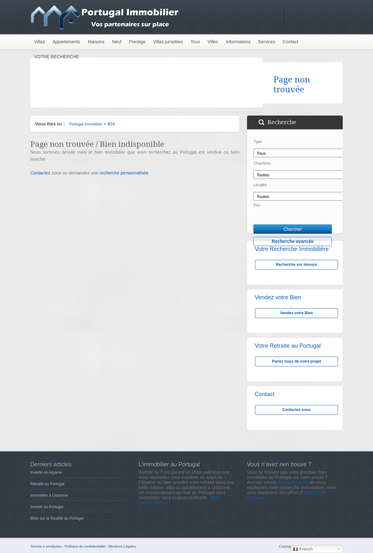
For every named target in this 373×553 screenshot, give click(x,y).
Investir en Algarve (46, 472)
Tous (195, 41)
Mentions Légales (122, 546)
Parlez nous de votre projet (296, 361)
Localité (260, 185)
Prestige (137, 41)
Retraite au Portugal (47, 484)
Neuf (117, 41)
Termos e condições (46, 546)
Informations (238, 41)
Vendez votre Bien (296, 313)
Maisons (96, 41)
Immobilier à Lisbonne (49, 495)
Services (266, 41)
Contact (290, 41)
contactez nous (294, 482)
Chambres (262, 163)
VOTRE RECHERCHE (56, 56)
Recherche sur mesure (296, 264)
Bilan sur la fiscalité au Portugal (57, 518)
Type (257, 141)
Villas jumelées (168, 41)
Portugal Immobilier (85, 124)
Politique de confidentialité (85, 546)
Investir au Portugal (46, 507)
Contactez (40, 172)
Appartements (66, 41)
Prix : (257, 205)
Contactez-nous (296, 410)
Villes (213, 41)
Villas (39, 41)
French (302, 549)
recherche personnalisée (123, 172)
